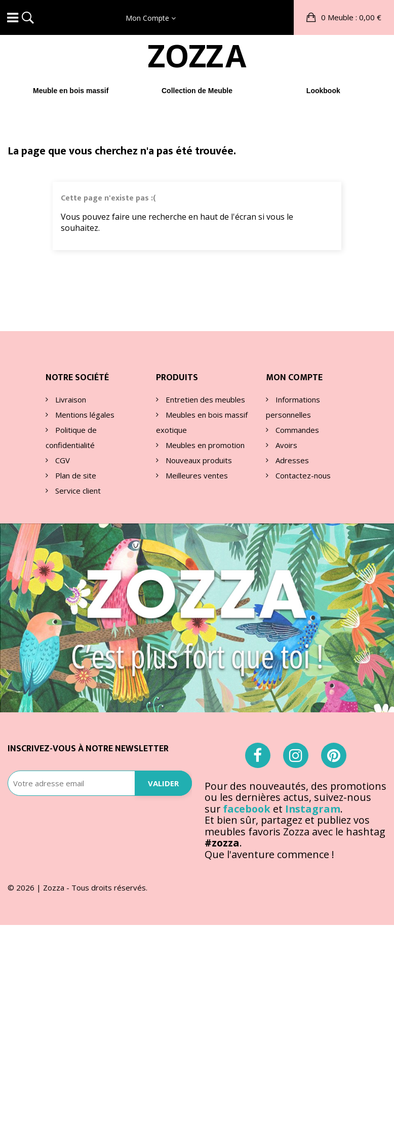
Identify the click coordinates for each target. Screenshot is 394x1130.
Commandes (296, 430)
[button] (344, 17)
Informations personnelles (293, 407)
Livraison (69, 399)
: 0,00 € (350, 17)
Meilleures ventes (196, 475)
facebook (246, 809)
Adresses (291, 460)
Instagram (312, 809)
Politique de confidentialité (71, 437)
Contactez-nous (302, 475)
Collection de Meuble (197, 91)
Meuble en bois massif (70, 91)
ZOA (197, 55)
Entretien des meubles (204, 399)
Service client (77, 491)
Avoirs (285, 445)
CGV (61, 460)
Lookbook (323, 91)
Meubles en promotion (204, 445)
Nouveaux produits (198, 460)
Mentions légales (83, 415)
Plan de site (74, 475)
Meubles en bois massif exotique (202, 422)
